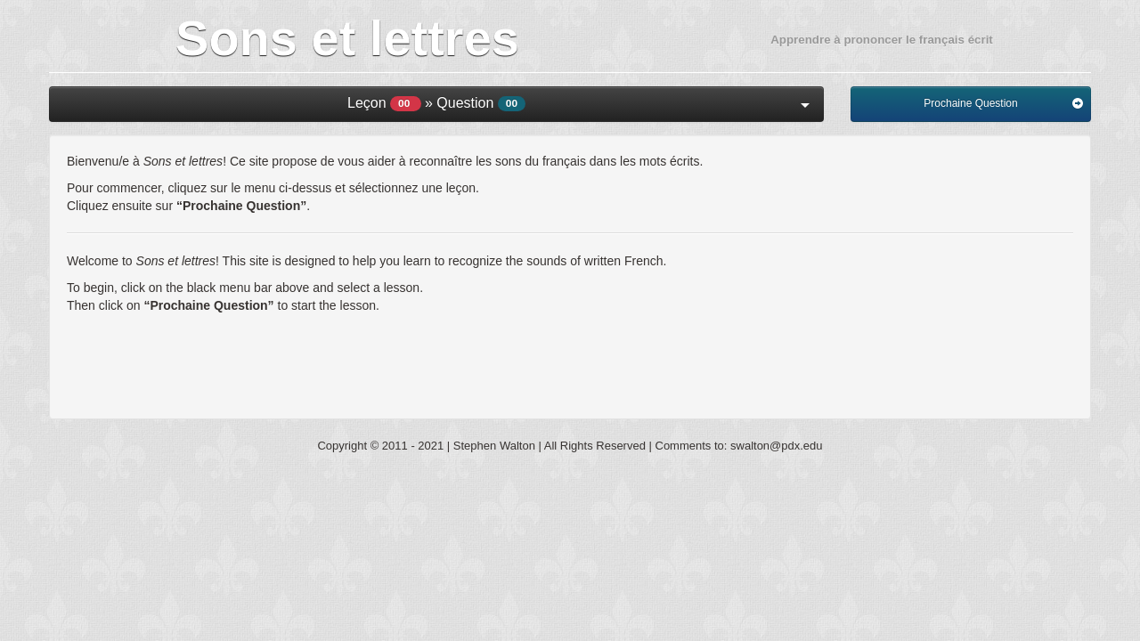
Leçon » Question (578, 103)
